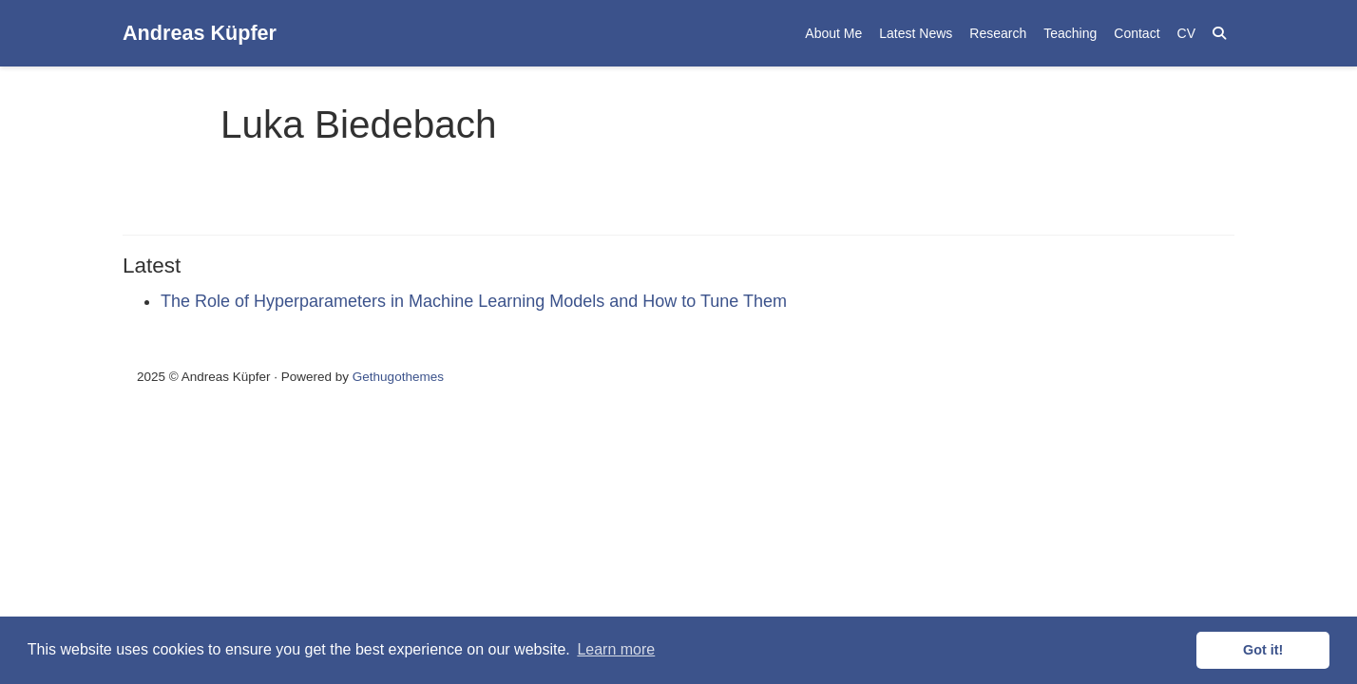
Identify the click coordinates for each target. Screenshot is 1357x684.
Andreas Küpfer (200, 33)
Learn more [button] (616, 649)
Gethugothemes (398, 377)
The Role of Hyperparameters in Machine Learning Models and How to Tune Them (474, 301)
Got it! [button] (1263, 649)
